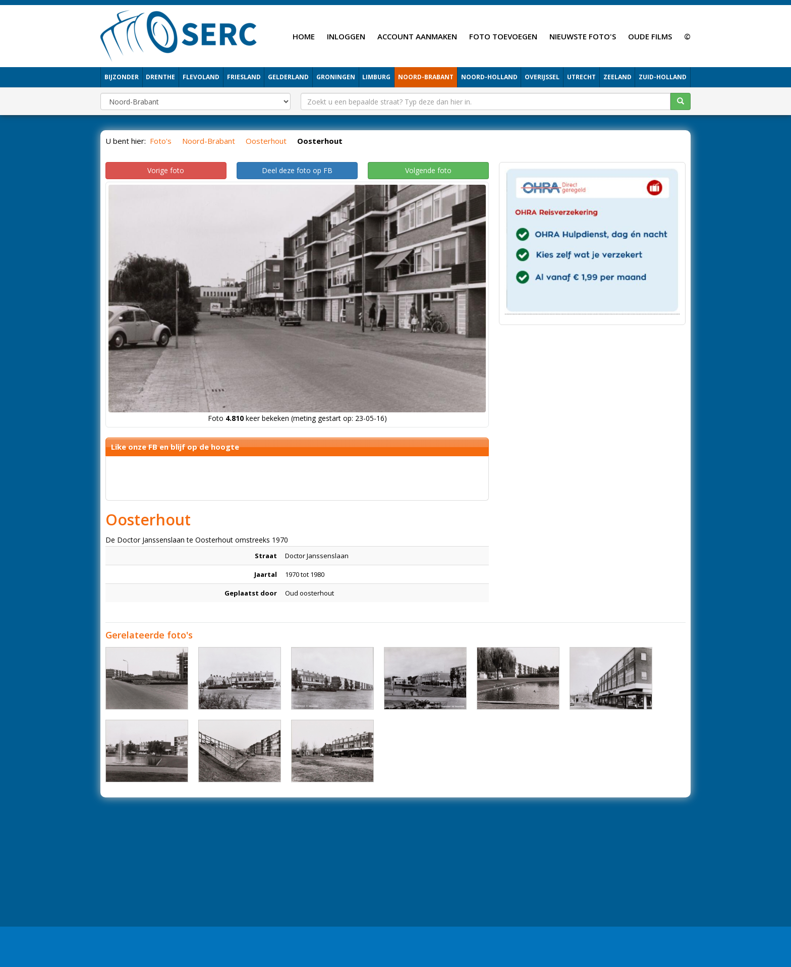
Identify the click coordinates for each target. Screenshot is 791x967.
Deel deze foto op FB (297, 170)
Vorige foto (165, 170)
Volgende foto (428, 170)
